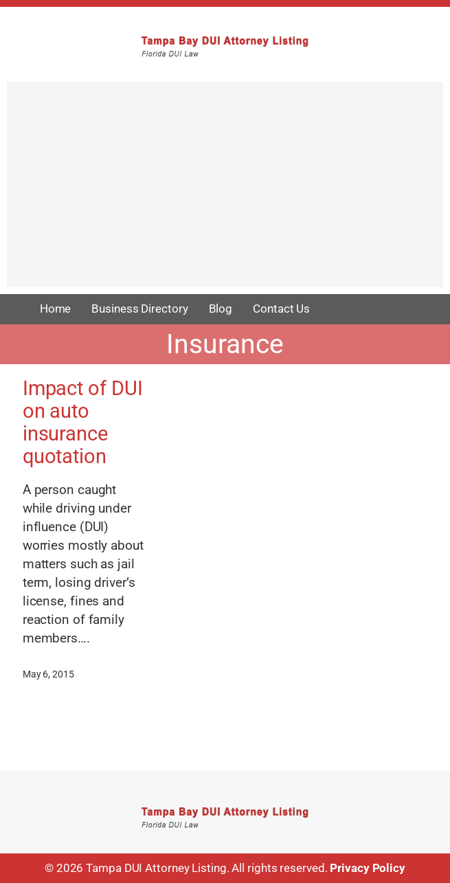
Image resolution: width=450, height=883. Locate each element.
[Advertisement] (225, 191)
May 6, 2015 (48, 674)
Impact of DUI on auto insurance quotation (83, 422)
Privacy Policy (367, 868)
